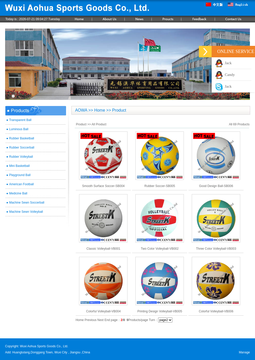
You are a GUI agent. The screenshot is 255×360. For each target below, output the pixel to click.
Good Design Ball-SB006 (216, 186)
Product (81, 124)
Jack (223, 63)
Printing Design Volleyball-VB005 (159, 311)
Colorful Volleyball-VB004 (103, 311)
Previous (91, 320)
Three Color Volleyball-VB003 (216, 248)
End (107, 320)
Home (79, 320)
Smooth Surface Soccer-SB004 (103, 186)
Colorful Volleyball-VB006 (216, 311)
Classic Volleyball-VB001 (103, 248)
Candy (225, 75)
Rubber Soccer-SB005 (159, 186)
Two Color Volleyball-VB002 (159, 248)
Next (100, 320)
